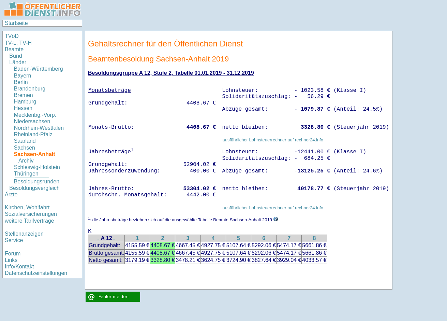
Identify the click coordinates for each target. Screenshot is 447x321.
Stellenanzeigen (24, 234)
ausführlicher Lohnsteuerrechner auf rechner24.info (272, 139)
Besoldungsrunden (36, 181)
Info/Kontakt (19, 266)
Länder (17, 62)
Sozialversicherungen (31, 214)
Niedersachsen (32, 121)
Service (14, 240)
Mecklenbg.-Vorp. (35, 115)
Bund (15, 56)
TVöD (12, 36)
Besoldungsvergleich (34, 188)
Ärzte (11, 194)
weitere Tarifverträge (29, 221)
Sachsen (24, 148)
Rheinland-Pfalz (33, 134)
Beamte (14, 49)
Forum (12, 253)
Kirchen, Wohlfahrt (27, 207)
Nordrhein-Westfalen (39, 128)
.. (99, 239)
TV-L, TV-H (18, 43)
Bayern (22, 76)
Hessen (23, 108)
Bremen (23, 95)
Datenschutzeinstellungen (36, 273)
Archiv (25, 161)
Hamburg (25, 101)
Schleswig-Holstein (37, 167)
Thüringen (26, 174)
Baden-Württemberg (38, 69)
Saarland (25, 141)
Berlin (21, 82)
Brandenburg (30, 89)
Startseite (16, 23)
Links (11, 260)
